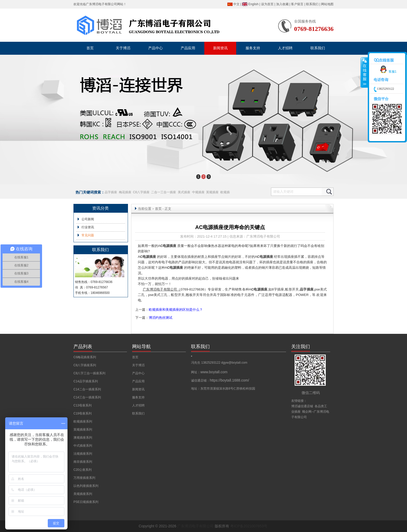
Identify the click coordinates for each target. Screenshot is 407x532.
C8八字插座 (141, 192)
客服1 (387, 71)
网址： (209, 372)
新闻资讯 (138, 389)
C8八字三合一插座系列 (89, 373)
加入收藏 (282, 4)
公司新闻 (88, 219)
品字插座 (111, 192)
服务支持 (138, 397)
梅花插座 (125, 192)
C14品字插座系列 (85, 381)
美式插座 (184, 192)
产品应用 (138, 381)
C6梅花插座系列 (84, 357)
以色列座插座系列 (85, 486)
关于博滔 (138, 365)
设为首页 (267, 4)
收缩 (364, 72)
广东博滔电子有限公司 (101, 4)
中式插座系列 (82, 445)
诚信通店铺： (220, 380)
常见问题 (88, 235)
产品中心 (138, 373)
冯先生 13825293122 (206, 362)
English (253, 4)
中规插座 (198, 192)
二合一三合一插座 (163, 192)
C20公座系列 (82, 470)
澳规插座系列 (82, 437)
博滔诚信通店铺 (302, 406)
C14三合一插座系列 (87, 397)
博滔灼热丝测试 (160, 318)
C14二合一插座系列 (87, 389)
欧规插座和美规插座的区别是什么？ (176, 310)
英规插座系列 (82, 429)
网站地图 (327, 4)
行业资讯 (88, 227)
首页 (158, 209)
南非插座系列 (82, 462)
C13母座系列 (82, 405)
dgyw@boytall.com (234, 362)
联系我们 (312, 4)
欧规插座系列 (82, 421)
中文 (236, 4)
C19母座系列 (82, 413)
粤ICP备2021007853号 (248, 526)
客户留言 (297, 4)
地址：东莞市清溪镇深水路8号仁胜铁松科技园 (223, 388)
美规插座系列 (82, 494)
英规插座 (212, 192)
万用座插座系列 (84, 478)
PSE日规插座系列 (85, 502)
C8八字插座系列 (84, 365)
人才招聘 (138, 405)
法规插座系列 (82, 453)
